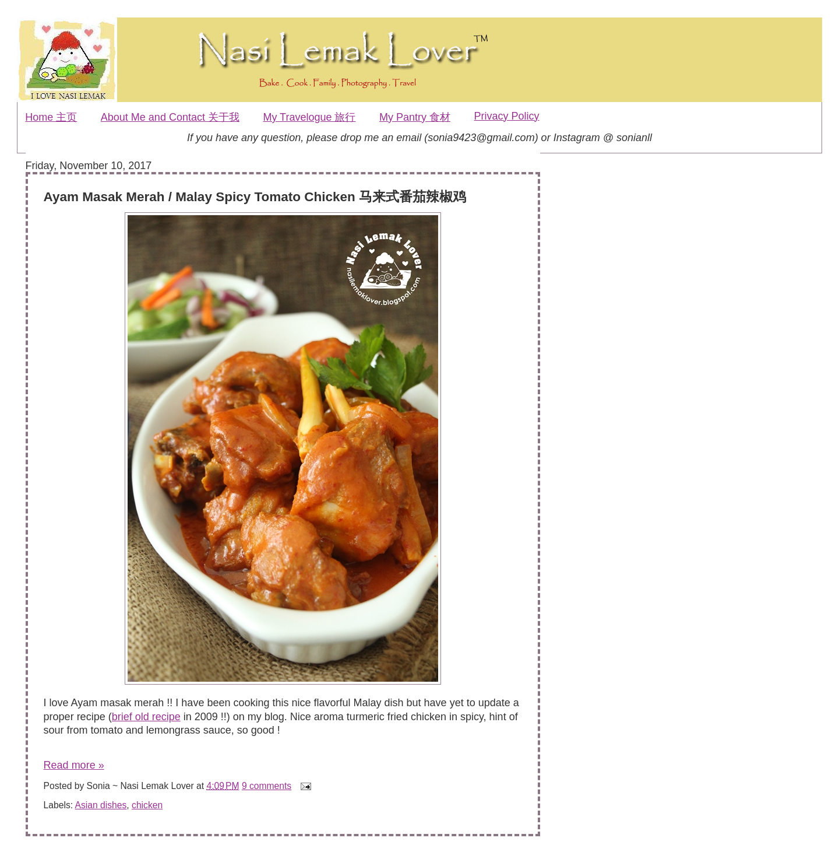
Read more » (74, 765)
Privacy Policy (507, 116)
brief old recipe (146, 717)
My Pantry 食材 (414, 117)
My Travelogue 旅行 (309, 117)
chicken (147, 805)
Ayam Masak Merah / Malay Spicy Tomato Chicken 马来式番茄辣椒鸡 (255, 197)
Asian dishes (101, 805)
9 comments (266, 786)
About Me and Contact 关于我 (170, 117)
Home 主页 (51, 117)
